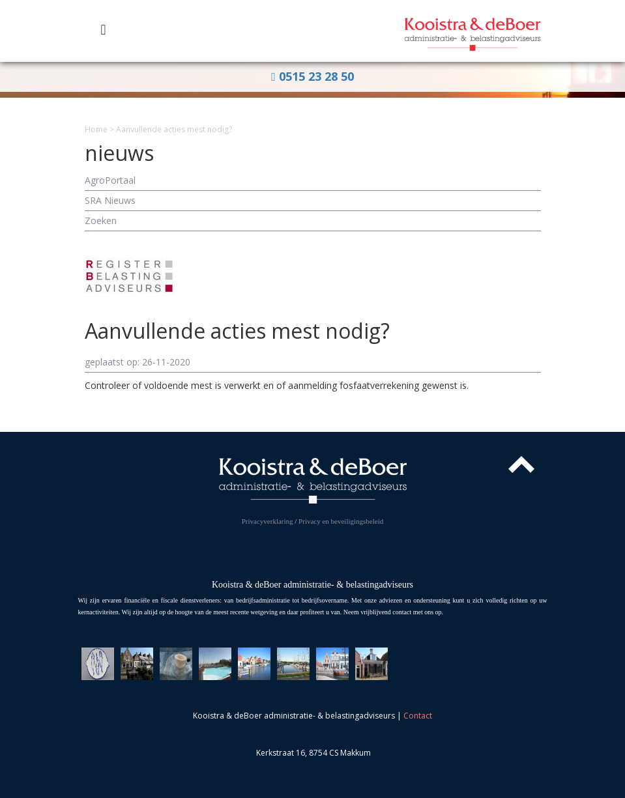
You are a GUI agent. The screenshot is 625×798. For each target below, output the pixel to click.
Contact (417, 715)
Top (521, 464)
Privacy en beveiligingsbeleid (340, 521)
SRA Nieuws (110, 200)
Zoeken (101, 220)
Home (96, 129)
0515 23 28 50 (312, 76)
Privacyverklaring (267, 521)
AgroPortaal (110, 180)
